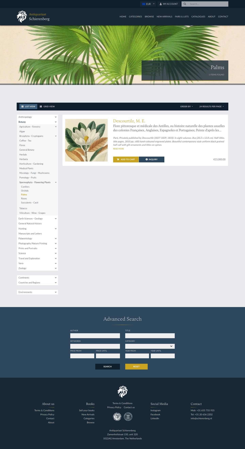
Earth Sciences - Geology (31, 218)
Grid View (47, 106)
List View (28, 106)
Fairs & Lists (182, 16)
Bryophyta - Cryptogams (31, 136)
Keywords (75, 341)
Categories (135, 16)
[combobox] (148, 4)
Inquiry (152, 159)
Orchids (25, 190)
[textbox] (148, 4)
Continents (24, 277)
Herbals (23, 154)
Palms (24, 194)
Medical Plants (26, 168)
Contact (223, 16)
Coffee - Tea (25, 140)
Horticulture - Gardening (31, 163)
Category (130, 341)
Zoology (22, 268)
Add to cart (126, 159)
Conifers (25, 186)
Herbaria (23, 159)
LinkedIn (155, 418)
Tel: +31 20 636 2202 (202, 414)
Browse (149, 16)
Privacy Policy (47, 414)
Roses (24, 198)
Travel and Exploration (29, 258)
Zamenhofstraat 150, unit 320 (122, 434)
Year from (130, 350)
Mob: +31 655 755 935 (203, 410)
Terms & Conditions (44, 410)
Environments (25, 292)
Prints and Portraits (28, 248)
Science (22, 253)
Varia (21, 263)
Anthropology (25, 116)
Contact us (129, 407)
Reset (136, 366)
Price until (101, 350)
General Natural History (30, 223)
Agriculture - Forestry (29, 126)
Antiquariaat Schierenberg (122, 430)
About (211, 16)
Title (127, 330)
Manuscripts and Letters (30, 233)
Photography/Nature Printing (33, 243)
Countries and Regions (29, 282)
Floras (22, 145)
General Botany (26, 149)
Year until (156, 350)
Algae (22, 131)
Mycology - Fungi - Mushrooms (34, 172)
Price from (75, 350)
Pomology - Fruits (27, 177)
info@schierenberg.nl (201, 418)
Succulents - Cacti (29, 202)
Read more (118, 148)
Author (74, 330)
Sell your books (86, 410)
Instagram (156, 410)
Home (123, 16)
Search (107, 366)
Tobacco (23, 208)
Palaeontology (25, 238)
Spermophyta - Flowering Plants (35, 182)
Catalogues (198, 16)
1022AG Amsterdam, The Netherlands (122, 438)
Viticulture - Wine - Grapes (32, 212)
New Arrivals (164, 16)
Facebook (155, 414)
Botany (22, 121)
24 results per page (210, 106)
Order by (185, 106)
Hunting (22, 228)
